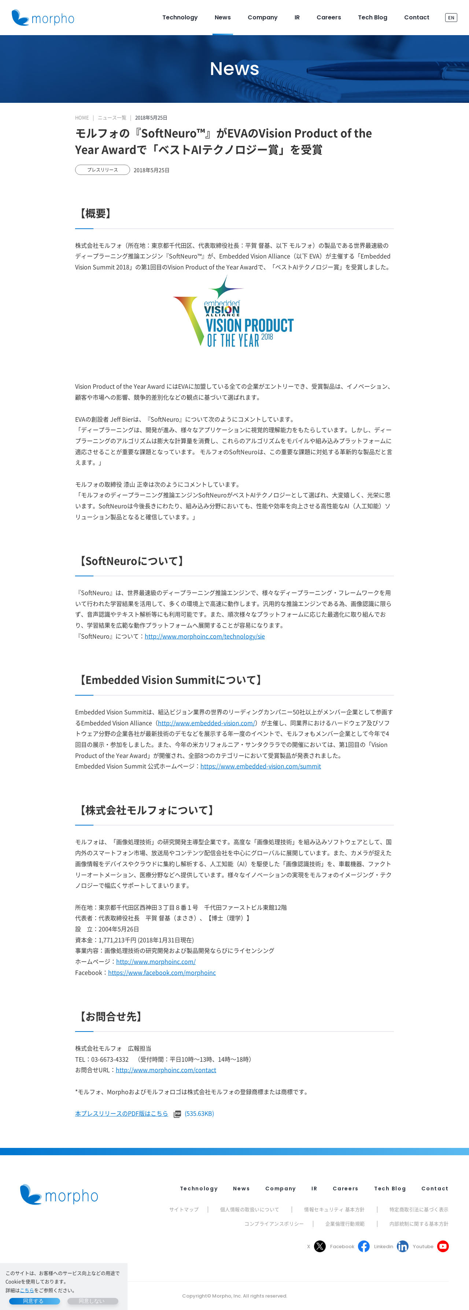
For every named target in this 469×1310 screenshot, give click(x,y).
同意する (33, 1301)
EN (451, 17)
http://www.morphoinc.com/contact (166, 1069)
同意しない (91, 1301)
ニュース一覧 (112, 117)
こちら (27, 1290)
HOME (82, 117)
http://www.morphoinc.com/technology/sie (205, 636)
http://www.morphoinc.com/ (156, 961)
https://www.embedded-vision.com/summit (260, 765)
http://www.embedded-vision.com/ (206, 722)
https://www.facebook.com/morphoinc (162, 972)
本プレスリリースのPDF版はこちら (121, 1113)
